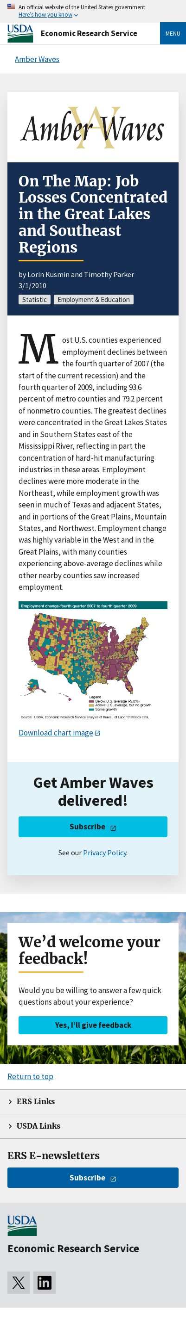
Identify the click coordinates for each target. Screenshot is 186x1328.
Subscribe (87, 827)
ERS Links (36, 1101)
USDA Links (38, 1126)
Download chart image (56, 733)
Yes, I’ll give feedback (93, 1025)
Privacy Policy (104, 852)
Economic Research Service (89, 33)
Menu (173, 33)
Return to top (30, 1076)
